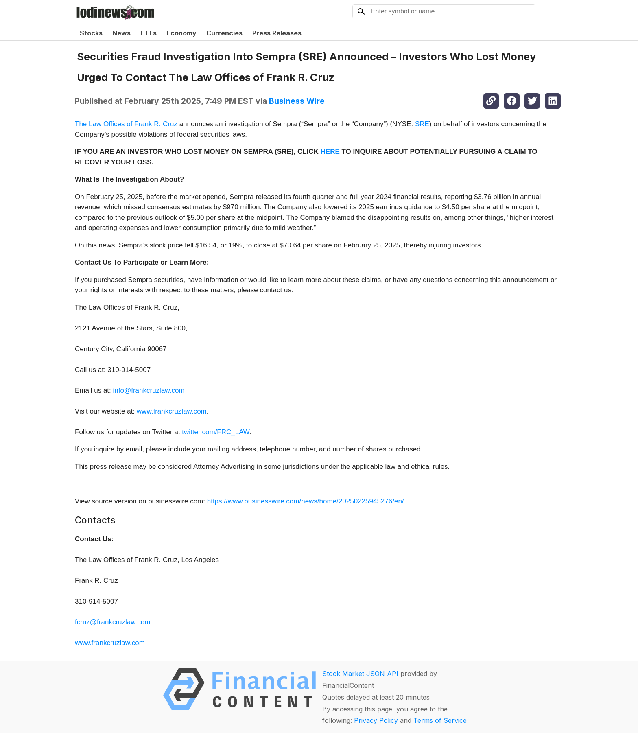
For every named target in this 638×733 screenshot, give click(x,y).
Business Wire (297, 101)
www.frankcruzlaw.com (172, 411)
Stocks (91, 33)
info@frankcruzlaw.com (149, 390)
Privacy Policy (376, 720)
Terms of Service (440, 720)
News (121, 33)
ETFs (148, 33)
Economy (181, 33)
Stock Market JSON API (360, 674)
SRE (422, 124)
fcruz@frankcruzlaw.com (112, 622)
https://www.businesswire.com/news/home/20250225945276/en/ (305, 501)
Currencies (224, 33)
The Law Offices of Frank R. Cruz (126, 124)
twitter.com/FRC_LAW (215, 432)
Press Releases (277, 33)
